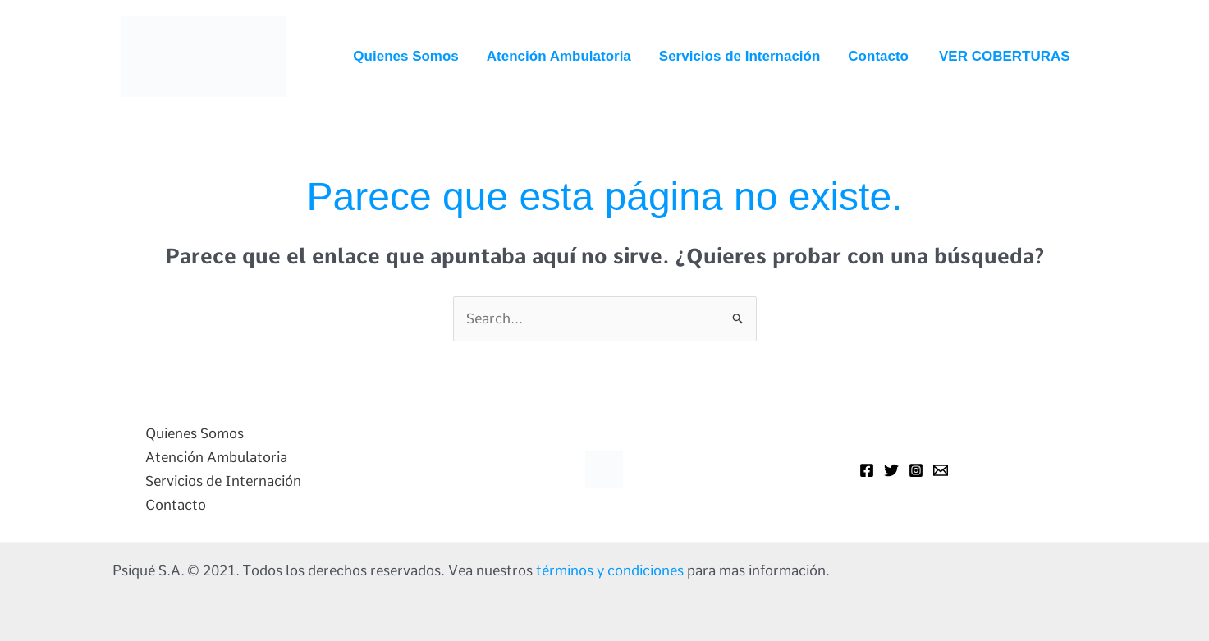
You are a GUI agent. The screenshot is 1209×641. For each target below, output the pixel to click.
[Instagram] (916, 470)
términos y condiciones (610, 570)
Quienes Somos (405, 56)
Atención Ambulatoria (559, 56)
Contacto (878, 56)
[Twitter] (891, 470)
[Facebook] (866, 470)
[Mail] (940, 470)
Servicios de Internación (740, 56)
